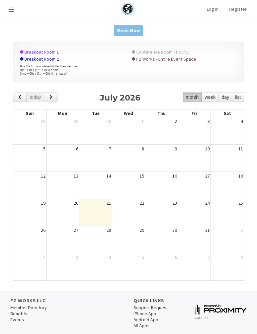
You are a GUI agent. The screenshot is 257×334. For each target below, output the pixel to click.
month (192, 97)
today (35, 97)
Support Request (151, 308)
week (210, 97)
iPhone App (145, 314)
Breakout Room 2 (39, 59)
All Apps (142, 326)
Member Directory (28, 308)
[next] (51, 97)
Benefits (18, 314)
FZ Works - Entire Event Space (164, 59)
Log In (213, 9)
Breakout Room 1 (39, 52)
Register (238, 9)
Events (17, 320)
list (238, 97)
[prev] (20, 97)
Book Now (128, 30)
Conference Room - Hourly (160, 52)
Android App (146, 320)
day (225, 97)
